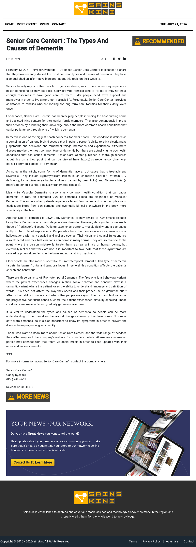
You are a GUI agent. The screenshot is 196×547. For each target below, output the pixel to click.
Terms (133, 541)
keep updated (104, 342)
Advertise (172, 541)
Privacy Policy (151, 541)
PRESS (44, 24)
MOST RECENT (27, 24)
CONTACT (59, 24)
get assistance (69, 86)
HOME (9, 24)
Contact (189, 541)
